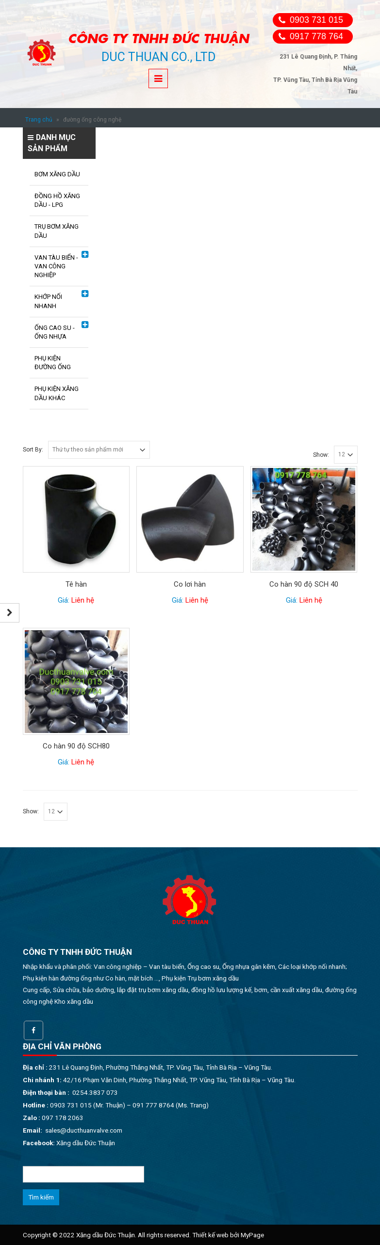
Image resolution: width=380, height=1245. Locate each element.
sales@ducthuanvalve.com (83, 1130)
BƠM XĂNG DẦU (57, 174)
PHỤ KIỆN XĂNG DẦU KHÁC (56, 393)
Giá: (76, 600)
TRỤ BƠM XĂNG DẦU (56, 231)
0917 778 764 (316, 36)
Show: (321, 454)
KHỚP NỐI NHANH (48, 301)
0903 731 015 (316, 20)
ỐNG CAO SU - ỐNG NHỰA (54, 332)
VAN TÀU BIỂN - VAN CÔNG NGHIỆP (56, 266)
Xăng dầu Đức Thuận (85, 1143)
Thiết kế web (210, 1235)
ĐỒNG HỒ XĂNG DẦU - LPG (57, 200)
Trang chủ (38, 119)
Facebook (33, 1030)
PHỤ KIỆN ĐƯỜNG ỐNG (52, 363)
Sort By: (33, 449)
